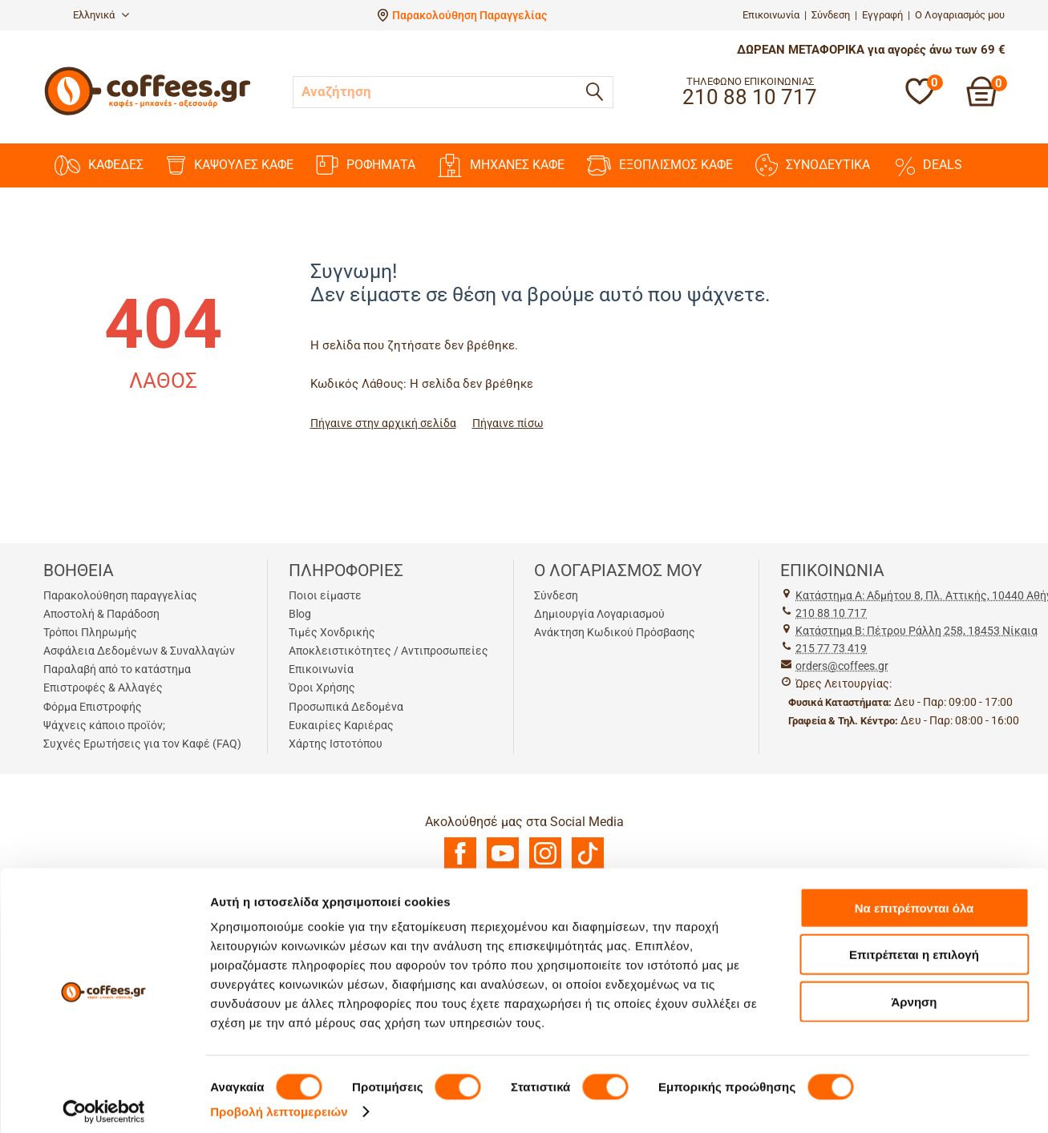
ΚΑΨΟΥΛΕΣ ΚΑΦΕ (229, 165)
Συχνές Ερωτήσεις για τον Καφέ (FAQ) (142, 743)
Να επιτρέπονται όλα (914, 898)
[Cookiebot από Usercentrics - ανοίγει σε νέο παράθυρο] (104, 1102)
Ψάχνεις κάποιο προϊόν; (104, 725)
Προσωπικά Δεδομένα (346, 706)
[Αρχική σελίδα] (147, 113)
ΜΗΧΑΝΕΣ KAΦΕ (501, 165)
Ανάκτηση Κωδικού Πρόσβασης (614, 632)
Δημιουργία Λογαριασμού (599, 613)
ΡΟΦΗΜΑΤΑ (365, 165)
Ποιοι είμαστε (325, 595)
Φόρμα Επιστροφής (92, 706)
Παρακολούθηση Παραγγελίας (469, 15)
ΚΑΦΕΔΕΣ (99, 165)
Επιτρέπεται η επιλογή (914, 945)
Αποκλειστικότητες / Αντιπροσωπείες (388, 650)
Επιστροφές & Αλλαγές (103, 687)
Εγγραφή (882, 15)
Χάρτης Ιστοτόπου (335, 743)
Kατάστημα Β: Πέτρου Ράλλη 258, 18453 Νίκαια (916, 630)
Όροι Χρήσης (322, 687)
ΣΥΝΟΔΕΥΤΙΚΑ (812, 165)
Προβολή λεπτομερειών (279, 1101)
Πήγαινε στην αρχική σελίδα (383, 423)
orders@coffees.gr (841, 665)
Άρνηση (914, 991)
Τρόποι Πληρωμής (90, 632)
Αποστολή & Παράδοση (101, 613)
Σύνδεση (830, 15)
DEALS (927, 165)
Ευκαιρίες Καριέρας (341, 725)
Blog (300, 613)
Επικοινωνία (771, 15)
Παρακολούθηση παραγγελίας (120, 595)
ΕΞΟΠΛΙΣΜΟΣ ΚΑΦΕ (660, 165)
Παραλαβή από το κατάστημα (117, 669)
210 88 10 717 (831, 613)
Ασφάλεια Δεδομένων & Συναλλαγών (139, 650)
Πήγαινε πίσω (508, 423)
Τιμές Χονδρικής (332, 632)
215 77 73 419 (831, 648)
